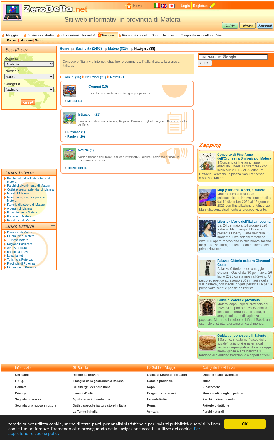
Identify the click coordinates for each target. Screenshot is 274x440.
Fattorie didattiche (216, 405)
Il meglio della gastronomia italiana (98, 381)
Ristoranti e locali (135, 35)
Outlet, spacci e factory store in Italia (99, 405)
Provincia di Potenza (21, 263)
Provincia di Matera (20, 232)
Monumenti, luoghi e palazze (223, 393)
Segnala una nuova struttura (35, 405)
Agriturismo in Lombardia (91, 399)
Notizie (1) (117, 77)
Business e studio (41, 35)
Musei (207, 381)
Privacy (20, 393)
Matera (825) (118, 49)
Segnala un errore (28, 399)
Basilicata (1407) (89, 49)
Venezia (152, 411)
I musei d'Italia (83, 393)
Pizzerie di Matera (19, 216)
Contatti (21, 387)
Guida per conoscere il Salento (241, 336)
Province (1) (76, 132)
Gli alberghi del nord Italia (91, 387)
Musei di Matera (18, 193)
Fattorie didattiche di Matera (26, 204)
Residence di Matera (21, 220)
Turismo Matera (17, 240)
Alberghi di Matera (19, 208)
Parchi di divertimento (219, 399)
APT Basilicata (17, 247)
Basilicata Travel (18, 251)
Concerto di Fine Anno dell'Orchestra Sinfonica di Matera (244, 156)
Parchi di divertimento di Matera (28, 185)
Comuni (12, 40)
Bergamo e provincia (162, 393)
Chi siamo (22, 374)
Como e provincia (160, 381)
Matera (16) (75, 100)
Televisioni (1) (77, 167)
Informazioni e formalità (78, 35)
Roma (151, 405)
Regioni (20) (76, 136)
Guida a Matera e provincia (238, 300)
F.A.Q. (19, 381)
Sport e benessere (165, 35)
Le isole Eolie (157, 399)
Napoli (152, 387)
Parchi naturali (213, 411)
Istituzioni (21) (95, 77)
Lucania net (15, 255)
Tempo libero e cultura (197, 35)
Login (185, 6)
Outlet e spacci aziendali (220, 374)
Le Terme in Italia (85, 411)
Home (137, 6)
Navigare (108, 35)
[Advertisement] (239, 106)
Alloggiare (13, 35)
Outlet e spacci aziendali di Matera (30, 189)
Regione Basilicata (19, 244)
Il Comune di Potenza (21, 267)
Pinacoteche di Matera (22, 212)
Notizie (39, 40)
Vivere (221, 35)
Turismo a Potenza (20, 259)
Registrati (200, 6)
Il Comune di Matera (20, 236)
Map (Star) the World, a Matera (241, 190)
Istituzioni (26, 40)
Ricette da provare (86, 374)
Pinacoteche (212, 387)
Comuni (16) (72, 77)
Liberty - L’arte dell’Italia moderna (243, 221)
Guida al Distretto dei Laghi (167, 374)
